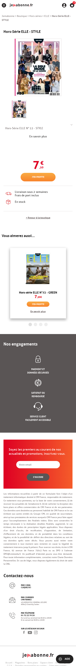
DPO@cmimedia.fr (12, 554)
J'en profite (38, 176)
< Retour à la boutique (38, 217)
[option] (38, 283)
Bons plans (33, 662)
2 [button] (35, 324)
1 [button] (30, 324)
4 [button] (46, 324)
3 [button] (40, 324)
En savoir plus (38, 136)
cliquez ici (26, 587)
